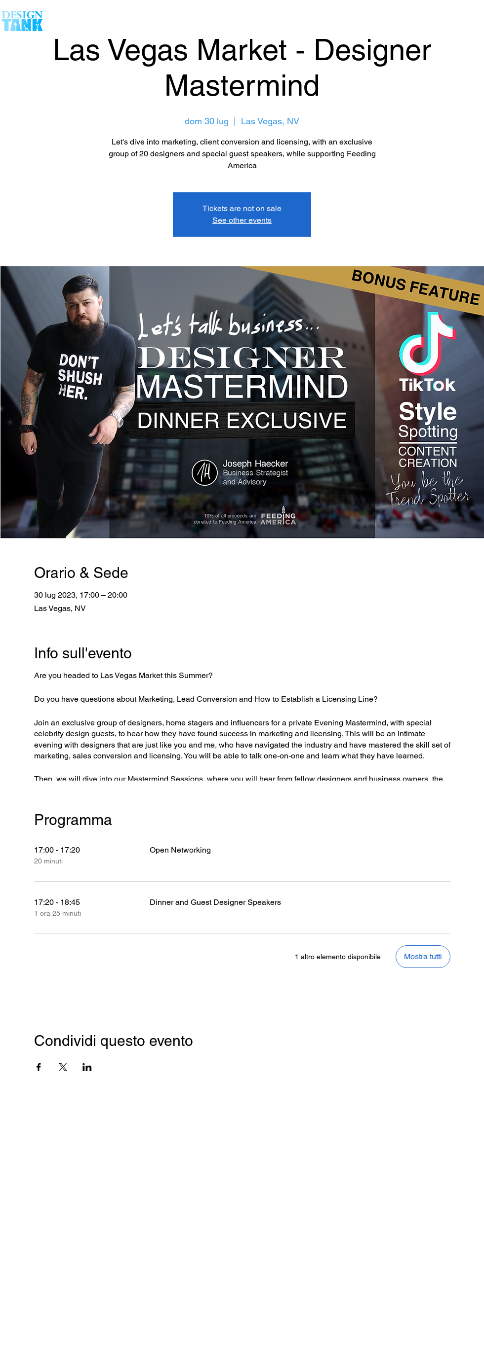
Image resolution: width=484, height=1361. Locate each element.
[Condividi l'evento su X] (63, 1067)
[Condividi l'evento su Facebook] (38, 1067)
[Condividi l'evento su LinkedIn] (87, 1067)
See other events (242, 220)
